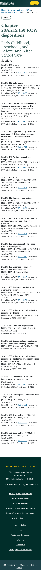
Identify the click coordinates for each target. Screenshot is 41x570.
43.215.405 (22, 93)
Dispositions (6, 12)
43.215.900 (22, 384)
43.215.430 (22, 208)
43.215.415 (22, 147)
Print (6, 17)
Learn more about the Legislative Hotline (20, 484)
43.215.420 (22, 167)
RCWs (28, 10)
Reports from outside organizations (20, 513)
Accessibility (20, 525)
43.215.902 (22, 423)
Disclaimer (24, 565)
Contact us (20, 544)
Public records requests (20, 535)
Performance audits (20, 498)
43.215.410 (22, 121)
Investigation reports (20, 518)
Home (3, 10)
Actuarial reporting (20, 503)
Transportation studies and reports (20, 508)
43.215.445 (22, 277)
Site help (20, 540)
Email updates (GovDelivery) (20, 549)
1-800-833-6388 (29, 479)
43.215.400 (22, 73)
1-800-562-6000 (20, 475)
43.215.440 (22, 256)
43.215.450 (22, 300)
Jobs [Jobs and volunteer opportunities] (20, 530)
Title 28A (17, 12)
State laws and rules (16, 10)
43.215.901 (22, 405)
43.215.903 (22, 440)
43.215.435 (22, 233)
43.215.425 (22, 187)
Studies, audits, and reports (20, 493)
